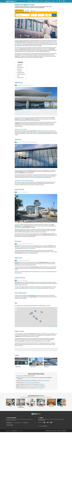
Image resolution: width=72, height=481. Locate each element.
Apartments (30, 403)
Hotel (10, 403)
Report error (54, 430)
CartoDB (56, 326)
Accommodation (47, 1)
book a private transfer (45, 380)
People (46, 14)
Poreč (30, 248)
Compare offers (21, 375)
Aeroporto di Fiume (20, 72)
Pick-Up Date (40, 14)
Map (18, 75)
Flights (42, 1)
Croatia (44, 420)
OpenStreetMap (52, 326)
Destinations (30, 1)
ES (48, 422)
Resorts (61, 403)
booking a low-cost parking (39, 387)
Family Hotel (41, 403)
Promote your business (49, 430)
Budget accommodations (20, 403)
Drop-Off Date (33, 14)
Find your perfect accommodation (24, 377)
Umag (34, 248)
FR (51, 422)
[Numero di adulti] (46, 15)
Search (54, 15)
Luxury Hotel (51, 403)
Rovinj (27, 248)
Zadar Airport (19, 70)
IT (45, 422)
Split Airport (19, 65)
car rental (19, 271)
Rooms (50, 14)
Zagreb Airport (19, 64)
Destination (18, 14)
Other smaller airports (21, 74)
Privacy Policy (64, 430)
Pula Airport (19, 69)
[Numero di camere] (50, 15)
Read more (13, 420)
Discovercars (41, 384)
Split (42, 171)
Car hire (53, 1)
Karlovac (52, 130)
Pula (19, 247)
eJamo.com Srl (14, 430)
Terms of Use (59, 430)
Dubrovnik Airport (20, 67)
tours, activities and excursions (30, 382)
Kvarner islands (33, 288)
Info (57, 1)
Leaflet (48, 326)
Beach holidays (36, 1)
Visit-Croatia (11, 1)
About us (41, 417)
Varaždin (47, 130)
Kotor (55, 233)
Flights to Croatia (20, 77)
